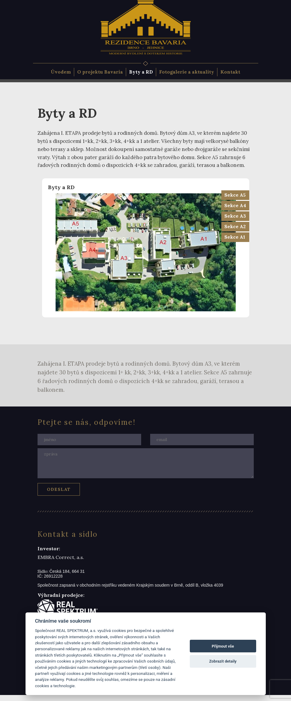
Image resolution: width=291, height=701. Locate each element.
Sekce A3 (235, 216)
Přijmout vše (223, 646)
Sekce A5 (235, 195)
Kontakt (230, 72)
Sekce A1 (234, 237)
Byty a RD (141, 72)
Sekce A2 (235, 226)
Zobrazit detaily (223, 661)
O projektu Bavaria (100, 72)
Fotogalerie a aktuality (186, 72)
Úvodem (61, 72)
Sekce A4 (235, 205)
